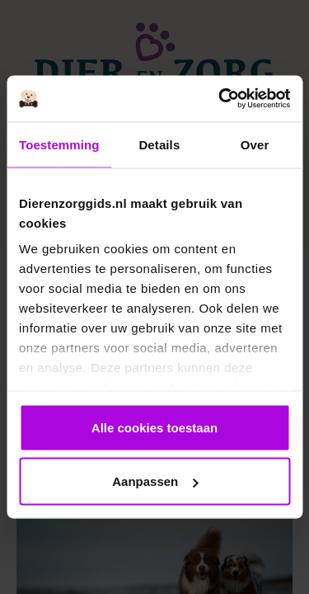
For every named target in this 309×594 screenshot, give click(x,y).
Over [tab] (255, 144)
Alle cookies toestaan (154, 427)
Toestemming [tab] (59, 144)
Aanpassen (155, 481)
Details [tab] (159, 144)
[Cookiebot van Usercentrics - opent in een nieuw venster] (220, 99)
